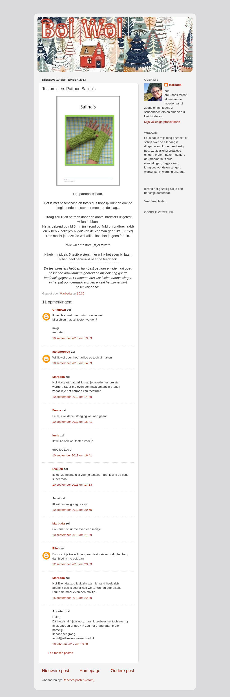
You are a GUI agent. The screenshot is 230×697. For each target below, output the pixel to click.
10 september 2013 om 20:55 (72, 509)
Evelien (57, 469)
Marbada (58, 376)
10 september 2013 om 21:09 (72, 535)
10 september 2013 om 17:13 (72, 484)
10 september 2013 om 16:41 (72, 421)
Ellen (56, 548)
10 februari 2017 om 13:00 (70, 644)
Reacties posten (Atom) (78, 680)
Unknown (59, 309)
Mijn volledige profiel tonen (162, 122)
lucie (55, 435)
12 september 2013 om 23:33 (72, 564)
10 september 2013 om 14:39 (72, 363)
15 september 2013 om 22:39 (72, 598)
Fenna (56, 410)
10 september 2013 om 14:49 (72, 396)
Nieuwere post (55, 670)
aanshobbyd (61, 351)
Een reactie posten (60, 653)
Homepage (90, 670)
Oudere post (122, 670)
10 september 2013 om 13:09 (72, 338)
